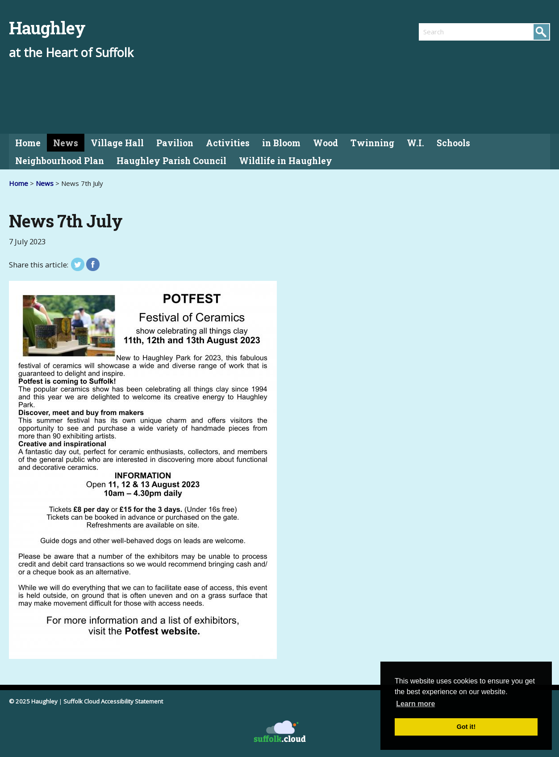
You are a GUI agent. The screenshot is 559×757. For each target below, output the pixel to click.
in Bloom (281, 142)
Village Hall (117, 142)
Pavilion (174, 142)
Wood (325, 142)
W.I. (415, 142)
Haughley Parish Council (171, 160)
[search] (451, 31)
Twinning (372, 142)
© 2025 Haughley (33, 701)
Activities (228, 142)
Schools (453, 142)
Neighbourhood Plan (59, 160)
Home (28, 142)
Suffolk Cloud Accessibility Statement (113, 701)
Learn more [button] (415, 704)
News (65, 142)
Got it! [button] (466, 726)
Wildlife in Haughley (285, 160)
